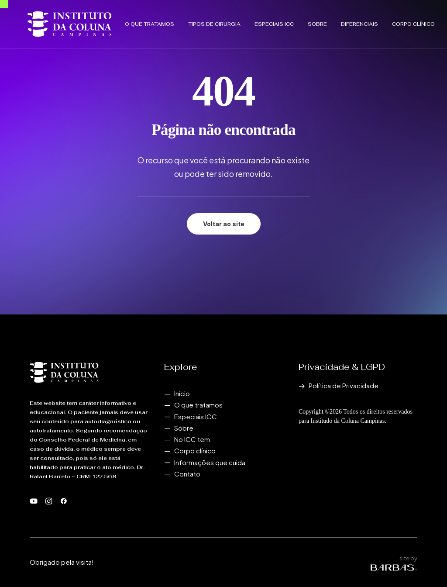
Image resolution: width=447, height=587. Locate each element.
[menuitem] (126, 21)
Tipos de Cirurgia (188, 21)
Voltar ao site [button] (223, 224)
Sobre (291, 21)
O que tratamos (123, 21)
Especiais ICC (248, 21)
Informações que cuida (209, 462)
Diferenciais (333, 21)
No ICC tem (192, 439)
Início (182, 393)
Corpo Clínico (387, 21)
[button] (34, 501)
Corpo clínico (195, 450)
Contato (187, 474)
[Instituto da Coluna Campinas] (56, 21)
